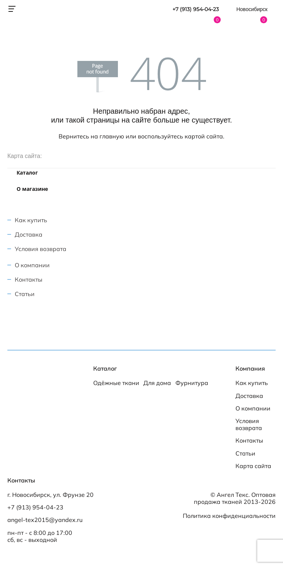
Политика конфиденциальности (229, 515)
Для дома (157, 382)
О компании (32, 265)
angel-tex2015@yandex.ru (45, 519)
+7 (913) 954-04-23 (195, 9)
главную (111, 136)
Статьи (25, 294)
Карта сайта (253, 466)
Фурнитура (191, 382)
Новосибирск (252, 9)
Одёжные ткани (116, 382)
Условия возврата (40, 248)
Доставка (28, 234)
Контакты (28, 279)
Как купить (31, 220)
